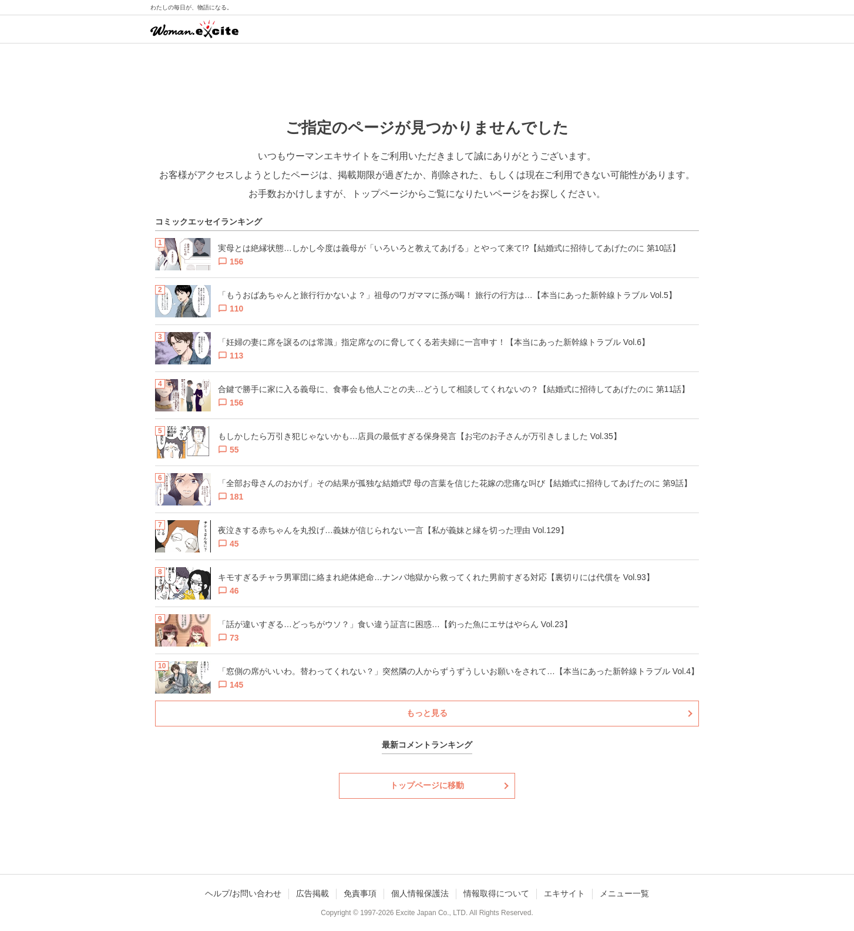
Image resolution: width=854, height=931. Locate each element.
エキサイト (564, 893)
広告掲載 (312, 893)
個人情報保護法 (420, 893)
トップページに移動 (427, 785)
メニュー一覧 (624, 893)
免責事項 (360, 893)
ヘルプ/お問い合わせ (243, 893)
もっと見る (427, 713)
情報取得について (496, 893)
